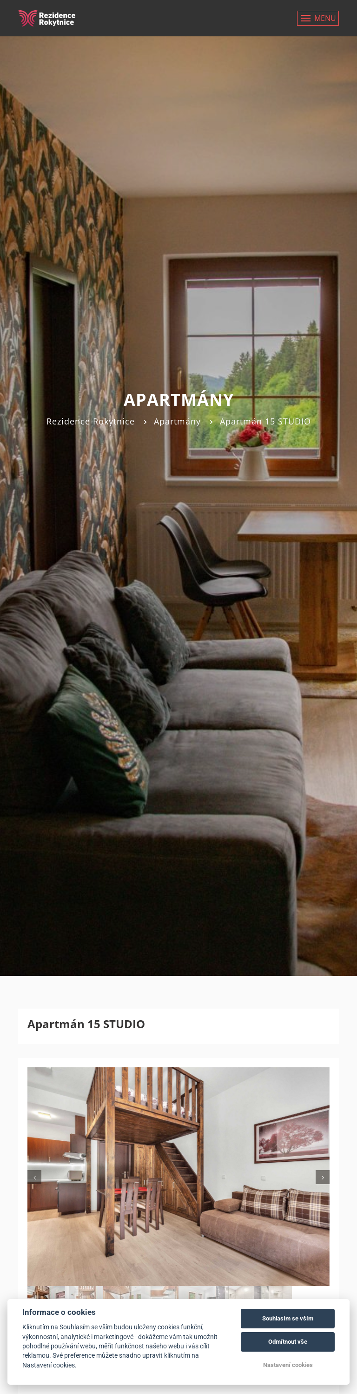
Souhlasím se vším (287, 1318)
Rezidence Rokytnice (90, 421)
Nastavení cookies (288, 1364)
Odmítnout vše (287, 1341)
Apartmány (177, 421)
